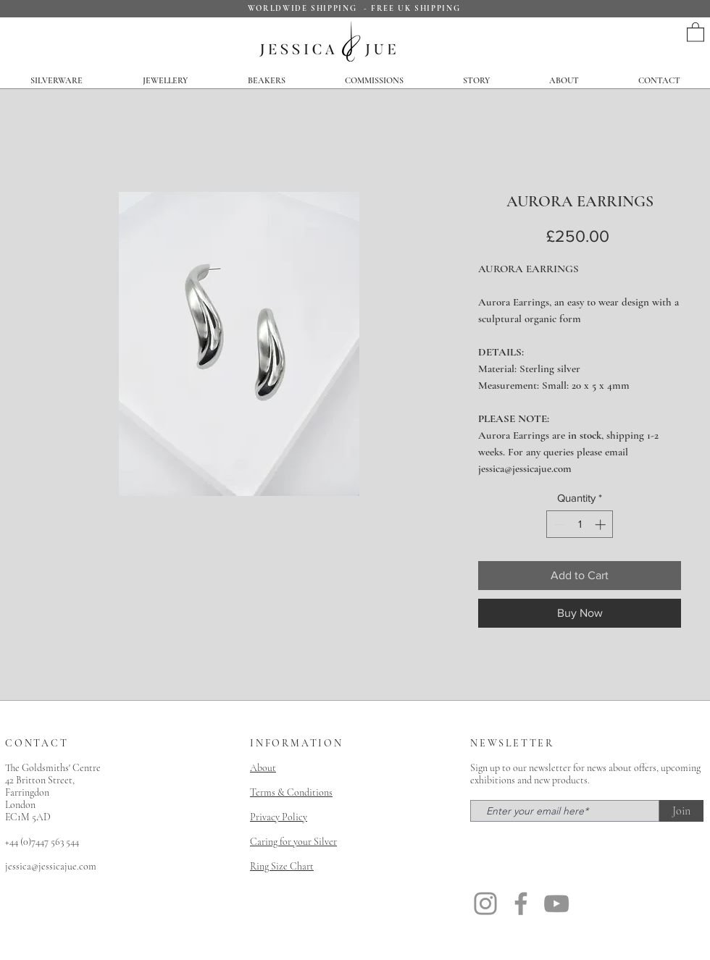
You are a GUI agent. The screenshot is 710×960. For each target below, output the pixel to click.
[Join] (681, 811)
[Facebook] (521, 903)
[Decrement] (558, 524)
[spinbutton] (580, 524)
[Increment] (601, 524)
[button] (695, 31)
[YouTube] (556, 903)
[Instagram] (485, 903)
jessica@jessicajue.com (50, 866)
